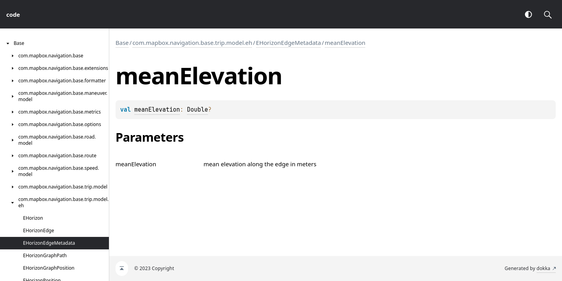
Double (197, 110)
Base (122, 42)
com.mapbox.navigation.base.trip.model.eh (192, 42)
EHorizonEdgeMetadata (288, 42)
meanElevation (345, 42)
